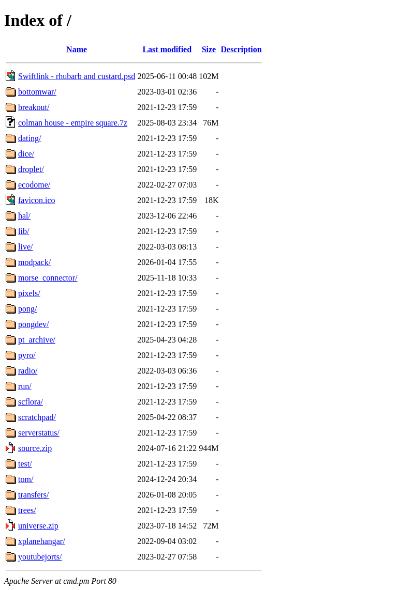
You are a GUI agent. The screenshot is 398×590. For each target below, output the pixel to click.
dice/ (26, 153)
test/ (25, 463)
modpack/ (34, 262)
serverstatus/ (39, 432)
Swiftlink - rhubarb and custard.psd (76, 76)
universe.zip (38, 525)
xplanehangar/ (41, 541)
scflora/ (30, 401)
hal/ (24, 215)
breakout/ (33, 107)
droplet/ (31, 169)
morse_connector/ (48, 277)
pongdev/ (33, 324)
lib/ (23, 231)
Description (241, 49)
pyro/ (27, 355)
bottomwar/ (37, 91)
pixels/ (29, 293)
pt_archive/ (36, 339)
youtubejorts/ (40, 556)
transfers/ (33, 494)
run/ (25, 386)
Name (76, 49)
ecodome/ (34, 184)
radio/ (27, 370)
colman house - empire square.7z (72, 122)
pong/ (27, 308)
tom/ (25, 479)
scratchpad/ (37, 417)
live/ (25, 246)
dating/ (29, 138)
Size (209, 49)
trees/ (27, 510)
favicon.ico (36, 200)
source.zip (35, 448)
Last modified (166, 49)
